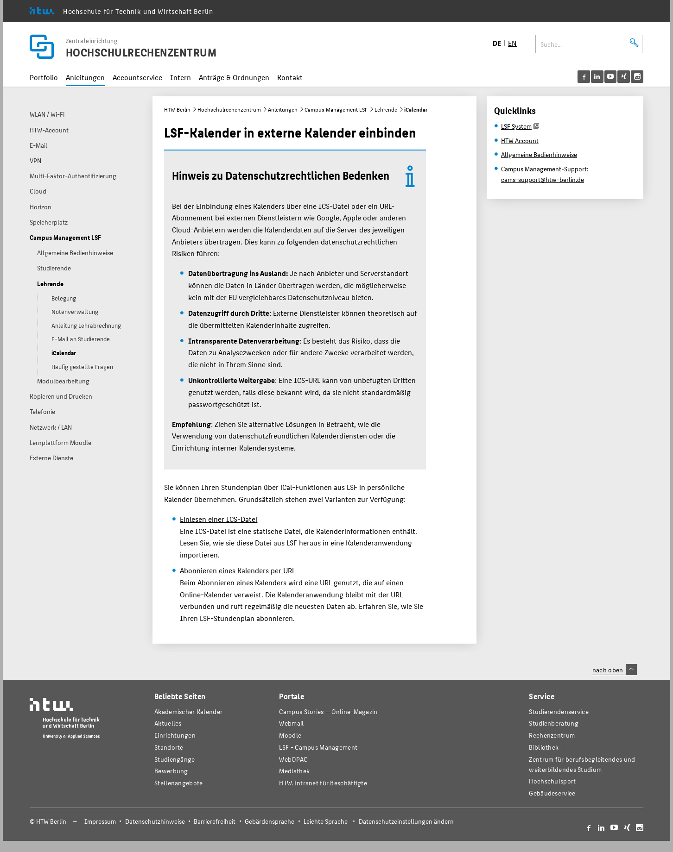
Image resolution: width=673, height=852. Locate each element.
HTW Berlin (177, 109)
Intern (180, 77)
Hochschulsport (552, 781)
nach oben (614, 669)
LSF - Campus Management (318, 747)
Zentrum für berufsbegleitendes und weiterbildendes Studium (582, 764)
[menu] (611, 76)
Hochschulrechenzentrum (229, 109)
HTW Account (520, 140)
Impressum (100, 821)
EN (512, 43)
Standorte (169, 747)
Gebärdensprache (269, 821)
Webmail (291, 723)
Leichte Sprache (326, 821)
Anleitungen (85, 77)
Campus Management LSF (336, 109)
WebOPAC (293, 759)
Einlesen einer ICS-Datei (218, 519)
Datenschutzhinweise (155, 821)
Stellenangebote (178, 783)
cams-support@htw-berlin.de (542, 179)
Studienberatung (553, 723)
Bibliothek (544, 747)
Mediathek (294, 771)
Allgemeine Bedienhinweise (539, 154)
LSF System (516, 126)
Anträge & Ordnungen (234, 77)
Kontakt (290, 77)
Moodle (290, 735)
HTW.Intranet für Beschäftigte (323, 783)
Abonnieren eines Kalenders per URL (237, 570)
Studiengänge (174, 759)
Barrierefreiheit (214, 821)
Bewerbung (171, 771)
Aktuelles (168, 723)
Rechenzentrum (552, 735)
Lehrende (386, 109)
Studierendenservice (559, 711)
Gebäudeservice (552, 793)
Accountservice (137, 77)
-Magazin (328, 711)
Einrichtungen (175, 735)
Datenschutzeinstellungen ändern (406, 821)
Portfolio (44, 77)
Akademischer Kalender (188, 711)
